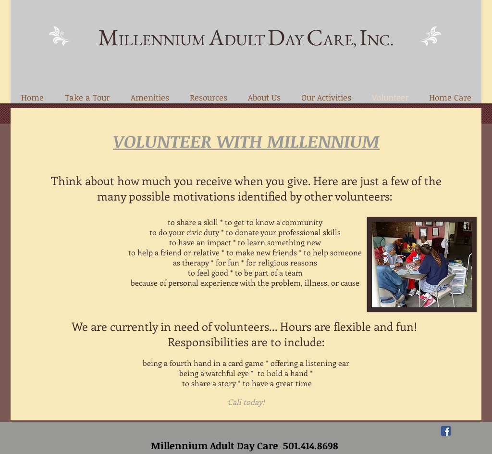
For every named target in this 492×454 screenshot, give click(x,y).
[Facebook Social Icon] (446, 431)
